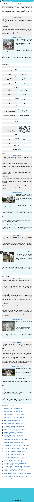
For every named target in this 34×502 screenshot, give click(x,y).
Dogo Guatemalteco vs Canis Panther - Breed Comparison (14, 454)
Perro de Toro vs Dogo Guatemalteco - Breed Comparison (14, 464)
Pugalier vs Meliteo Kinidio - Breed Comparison (12, 427)
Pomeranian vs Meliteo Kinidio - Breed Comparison (13, 432)
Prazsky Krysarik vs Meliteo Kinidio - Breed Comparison (14, 426)
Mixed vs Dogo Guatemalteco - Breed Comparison (13, 472)
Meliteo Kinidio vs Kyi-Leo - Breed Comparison (12, 424)
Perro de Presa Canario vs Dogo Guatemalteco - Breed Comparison (16, 445)
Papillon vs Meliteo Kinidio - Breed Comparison (12, 436)
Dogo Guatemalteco (16, 37)
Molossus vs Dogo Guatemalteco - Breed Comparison (14, 460)
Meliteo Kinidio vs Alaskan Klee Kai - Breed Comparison (14, 414)
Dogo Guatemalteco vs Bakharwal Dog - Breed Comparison (15, 451)
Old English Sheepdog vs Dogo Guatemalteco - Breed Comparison (16, 476)
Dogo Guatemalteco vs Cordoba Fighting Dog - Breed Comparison (16, 458)
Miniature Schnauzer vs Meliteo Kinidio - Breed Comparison (15, 435)
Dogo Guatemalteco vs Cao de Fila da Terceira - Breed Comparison (16, 457)
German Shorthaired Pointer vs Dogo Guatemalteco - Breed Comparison (17, 473)
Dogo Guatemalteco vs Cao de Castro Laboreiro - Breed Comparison (16, 455)
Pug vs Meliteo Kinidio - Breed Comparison (12, 433)
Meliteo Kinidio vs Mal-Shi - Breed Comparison (12, 413)
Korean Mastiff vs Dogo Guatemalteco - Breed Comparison (15, 467)
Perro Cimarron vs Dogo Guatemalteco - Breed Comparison (15, 463)
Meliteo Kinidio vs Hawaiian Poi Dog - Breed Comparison (14, 423)
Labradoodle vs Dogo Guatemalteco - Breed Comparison (14, 470)
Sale (20, 17)
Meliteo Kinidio (16, 17)
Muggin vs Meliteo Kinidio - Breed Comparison (12, 430)
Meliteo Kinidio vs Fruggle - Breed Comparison (12, 420)
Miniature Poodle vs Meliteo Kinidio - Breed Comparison (14, 442)
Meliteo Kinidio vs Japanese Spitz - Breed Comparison (14, 417)
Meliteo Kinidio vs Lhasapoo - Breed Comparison (13, 421)
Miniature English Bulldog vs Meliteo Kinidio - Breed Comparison (16, 439)
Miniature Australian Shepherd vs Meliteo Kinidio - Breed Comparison (16, 438)
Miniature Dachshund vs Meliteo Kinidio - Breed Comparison (15, 441)
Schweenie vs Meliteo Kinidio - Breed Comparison (13, 410)
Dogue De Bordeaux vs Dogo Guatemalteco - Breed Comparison (16, 444)
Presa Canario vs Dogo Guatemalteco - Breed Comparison (14, 478)
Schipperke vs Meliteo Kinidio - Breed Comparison (13, 408)
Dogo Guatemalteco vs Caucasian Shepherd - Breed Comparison (16, 448)
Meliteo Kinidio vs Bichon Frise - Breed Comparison (13, 411)
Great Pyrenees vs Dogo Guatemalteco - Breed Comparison (15, 475)
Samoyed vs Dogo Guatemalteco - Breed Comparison (14, 469)
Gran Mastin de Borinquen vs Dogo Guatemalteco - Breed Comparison (17, 466)
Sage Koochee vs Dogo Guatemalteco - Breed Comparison (15, 461)
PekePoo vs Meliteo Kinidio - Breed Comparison (13, 407)
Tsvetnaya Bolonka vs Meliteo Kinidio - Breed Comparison (14, 429)
